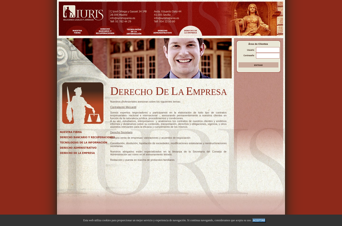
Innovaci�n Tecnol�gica (134, 30)
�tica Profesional (190, 30)
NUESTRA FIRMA (71, 132)
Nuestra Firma (77, 30)
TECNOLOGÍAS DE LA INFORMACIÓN (83, 142)
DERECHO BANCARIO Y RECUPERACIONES (87, 137)
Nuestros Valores (105, 30)
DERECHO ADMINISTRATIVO (78, 148)
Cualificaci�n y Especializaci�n (162, 30)
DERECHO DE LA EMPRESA (77, 153)
